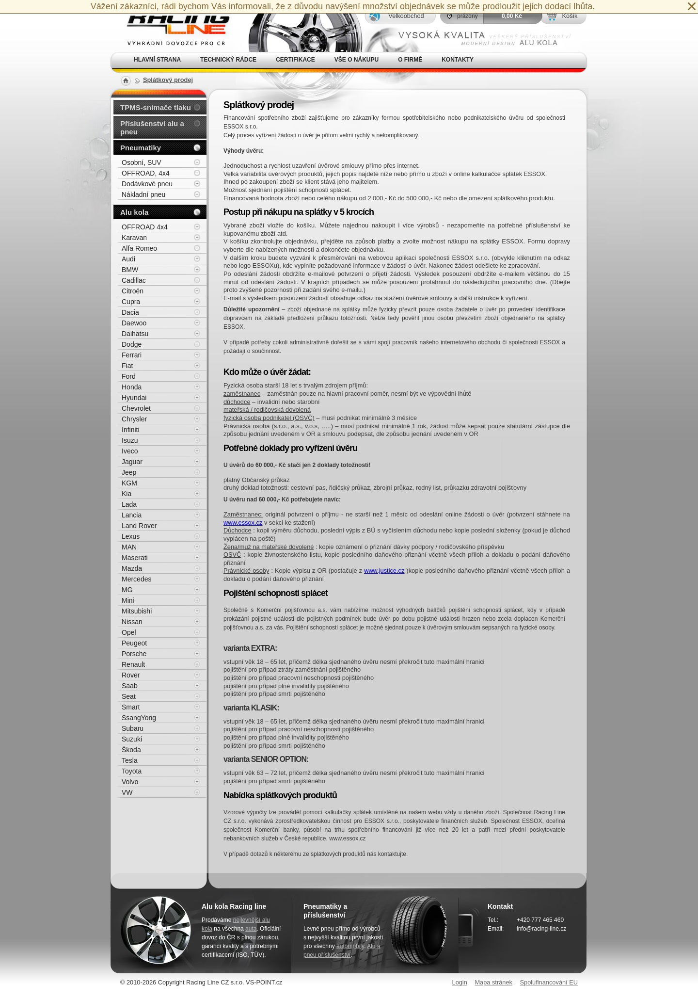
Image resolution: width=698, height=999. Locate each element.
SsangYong (139, 718)
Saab (130, 686)
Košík (569, 15)
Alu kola (134, 212)
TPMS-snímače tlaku (155, 107)
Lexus (131, 536)
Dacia (130, 312)
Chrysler (134, 419)
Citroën (132, 291)
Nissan (132, 622)
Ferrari (132, 355)
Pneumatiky (140, 148)
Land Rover (139, 526)
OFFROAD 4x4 (145, 227)
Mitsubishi (137, 611)
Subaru (132, 728)
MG (127, 590)
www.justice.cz (384, 570)
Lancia (132, 515)
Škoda (131, 750)
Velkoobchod (406, 15)
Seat (129, 696)
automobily (350, 946)
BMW (130, 270)
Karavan (134, 238)
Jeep (129, 472)
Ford (129, 376)
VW (127, 792)
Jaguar (132, 462)
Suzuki (132, 739)
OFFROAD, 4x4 (146, 173)
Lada (129, 504)
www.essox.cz (242, 522)
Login (459, 982)
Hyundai (134, 398)
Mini (128, 600)
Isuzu (130, 440)
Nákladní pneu (143, 194)
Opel (129, 632)
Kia (126, 494)
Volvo (130, 782)
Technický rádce (228, 59)
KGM (129, 483)
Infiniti (131, 430)
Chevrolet (136, 408)
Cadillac (134, 280)
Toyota (132, 771)
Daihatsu (135, 334)
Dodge (132, 344)
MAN (129, 547)
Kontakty (458, 59)
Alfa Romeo (139, 248)
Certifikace (295, 59)
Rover (131, 675)
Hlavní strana (157, 59)
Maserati (135, 558)
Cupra (131, 302)
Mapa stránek (493, 982)
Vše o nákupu (356, 59)
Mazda (132, 568)
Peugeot (134, 643)
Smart (131, 707)
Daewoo (134, 323)
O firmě (410, 59)
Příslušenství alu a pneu (152, 127)
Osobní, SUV (141, 162)
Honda (132, 387)
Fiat (127, 366)
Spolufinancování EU (549, 982)
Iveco (130, 451)
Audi (128, 259)
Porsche (134, 654)
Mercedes (136, 579)
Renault (133, 664)
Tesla (130, 760)
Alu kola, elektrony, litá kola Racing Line (173, 26)
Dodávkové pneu (147, 184)
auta (250, 928)
